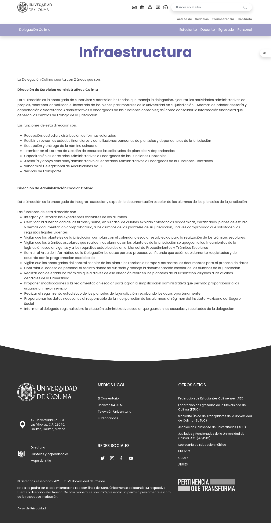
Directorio (38, 447)
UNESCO (184, 451)
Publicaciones (108, 418)
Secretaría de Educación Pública (202, 445)
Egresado (226, 29)
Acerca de (184, 19)
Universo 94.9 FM (110, 405)
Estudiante (188, 29)
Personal (244, 29)
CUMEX (183, 458)
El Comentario (108, 398)
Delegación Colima (34, 29)
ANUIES (183, 464)
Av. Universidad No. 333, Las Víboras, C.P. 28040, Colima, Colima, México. (48, 424)
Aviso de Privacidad (31, 508)
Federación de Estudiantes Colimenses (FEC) (211, 398)
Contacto (245, 19)
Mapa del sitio (41, 460)
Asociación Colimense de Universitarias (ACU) (212, 427)
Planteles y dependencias (50, 454)
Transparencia (223, 19)
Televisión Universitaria (114, 411)
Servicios (202, 19)
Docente (207, 29)
